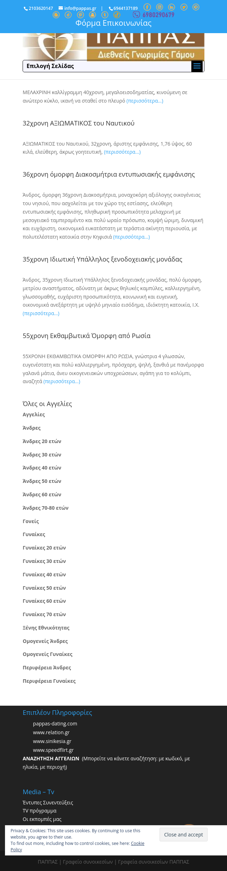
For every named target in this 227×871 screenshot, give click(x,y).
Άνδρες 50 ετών (42, 481)
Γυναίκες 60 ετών (44, 600)
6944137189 (126, 8)
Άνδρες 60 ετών (42, 494)
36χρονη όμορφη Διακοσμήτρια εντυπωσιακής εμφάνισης (109, 174)
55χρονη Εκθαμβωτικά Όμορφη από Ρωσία (86, 335)
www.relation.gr (51, 732)
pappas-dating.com (55, 723)
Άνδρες (31, 427)
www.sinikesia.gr (52, 741)
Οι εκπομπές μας (42, 819)
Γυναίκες (34, 534)
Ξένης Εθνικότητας (46, 627)
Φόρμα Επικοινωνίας (113, 22)
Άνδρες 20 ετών (42, 441)
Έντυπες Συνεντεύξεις (48, 802)
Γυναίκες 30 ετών (44, 561)
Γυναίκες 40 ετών (44, 574)
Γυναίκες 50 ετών (44, 587)
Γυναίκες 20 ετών (44, 547)
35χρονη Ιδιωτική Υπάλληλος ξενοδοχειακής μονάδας (102, 259)
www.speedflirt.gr (53, 750)
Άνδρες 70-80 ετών (45, 507)
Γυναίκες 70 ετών (44, 614)
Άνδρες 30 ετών (42, 454)
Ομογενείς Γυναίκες (47, 654)
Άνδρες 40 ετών (42, 467)
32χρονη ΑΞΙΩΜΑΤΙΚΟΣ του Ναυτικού (79, 123)
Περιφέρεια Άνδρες (47, 667)
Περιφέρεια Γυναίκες (49, 680)
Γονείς (30, 521)
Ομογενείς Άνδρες (45, 641)
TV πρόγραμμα (39, 810)
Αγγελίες (33, 414)
